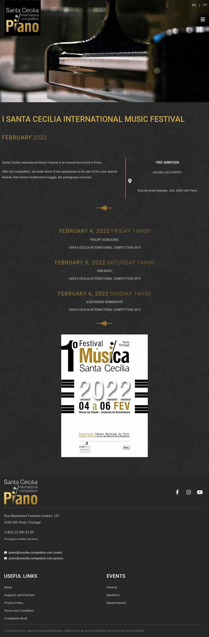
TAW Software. (135, 631)
